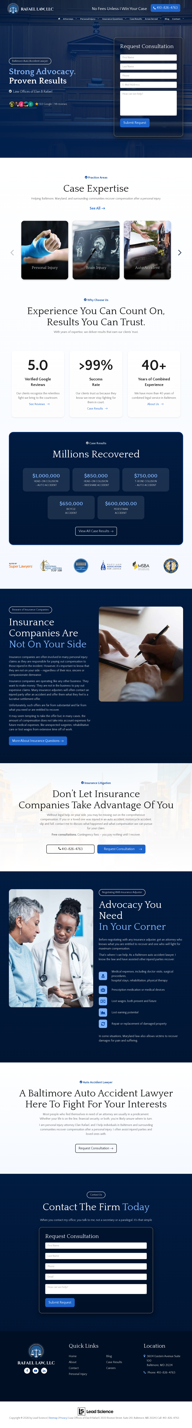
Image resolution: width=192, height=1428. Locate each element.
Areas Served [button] (151, 18)
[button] (38, 104)
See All (95, 208)
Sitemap (53, 1417)
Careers (111, 1368)
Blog (167, 18)
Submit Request (134, 123)
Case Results (136, 18)
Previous (12, 250)
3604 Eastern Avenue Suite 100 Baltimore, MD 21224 (163, 1361)
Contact (74, 1368)
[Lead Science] (95, 1411)
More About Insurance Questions (35, 741)
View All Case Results (94, 531)
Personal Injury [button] (87, 18)
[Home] (59, 20)
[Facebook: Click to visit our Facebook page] (27, 1370)
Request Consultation (119, 849)
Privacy (63, 1417)
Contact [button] (176, 18)
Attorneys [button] (68, 18)
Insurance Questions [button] (112, 18)
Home (73, 1356)
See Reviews (37, 404)
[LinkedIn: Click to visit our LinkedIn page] (44, 1370)
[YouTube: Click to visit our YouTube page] (35, 1370)
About (72, 1362)
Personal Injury (78, 1374)
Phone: (161, 1372)
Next (180, 250)
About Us (153, 404)
